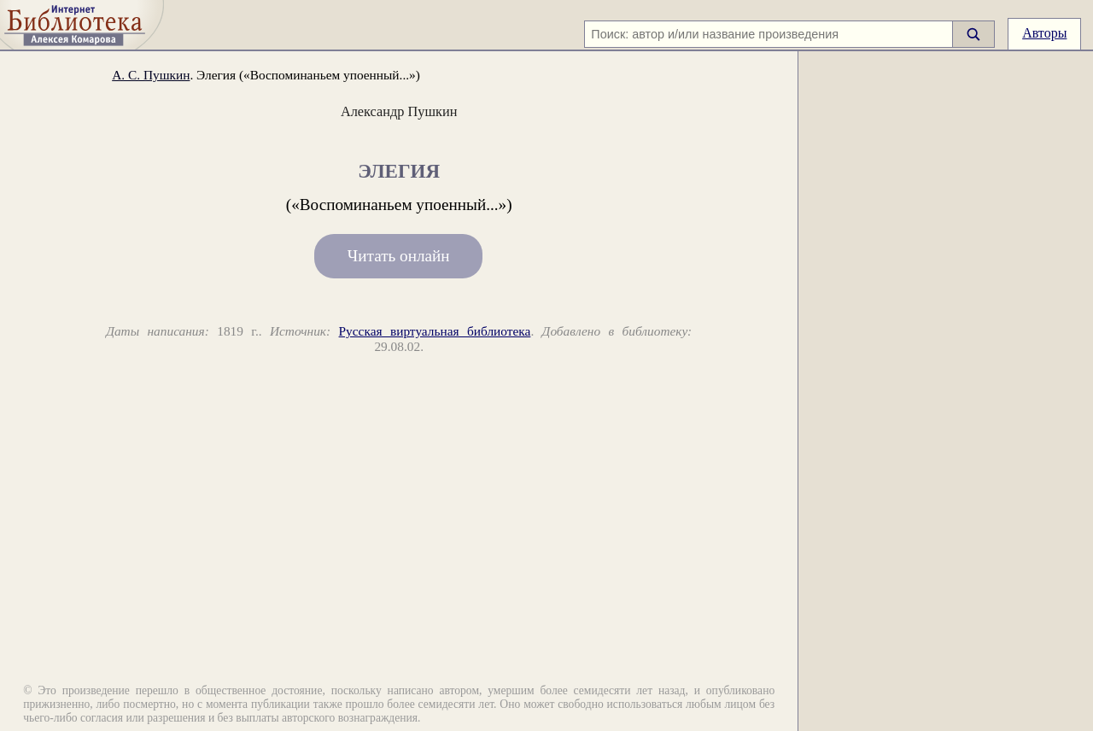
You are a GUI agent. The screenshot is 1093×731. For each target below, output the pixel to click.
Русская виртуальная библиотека (435, 331)
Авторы (1044, 33)
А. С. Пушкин (151, 74)
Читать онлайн (399, 257)
